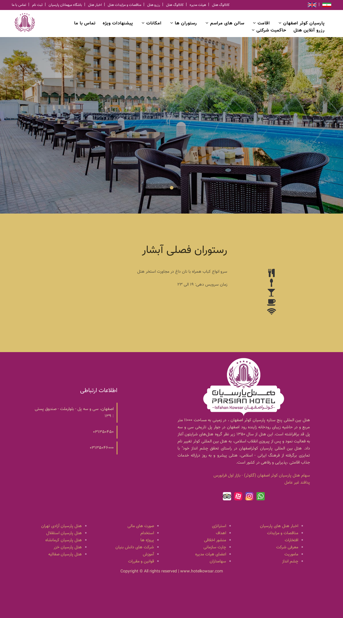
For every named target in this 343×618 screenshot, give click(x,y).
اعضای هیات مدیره (210, 554)
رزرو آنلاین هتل (309, 30)
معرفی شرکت (287, 547)
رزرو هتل (153, 5)
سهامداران (218, 561)
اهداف (221, 533)
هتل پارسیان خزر (68, 547)
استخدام (147, 533)
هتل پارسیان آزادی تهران (61, 526)
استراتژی (219, 526)
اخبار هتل (95, 5)
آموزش (148, 554)
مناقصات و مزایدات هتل (124, 5)
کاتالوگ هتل (175, 5)
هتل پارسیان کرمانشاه (63, 540)
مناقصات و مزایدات (282, 533)
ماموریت (291, 554)
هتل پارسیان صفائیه (65, 554)
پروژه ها (147, 540)
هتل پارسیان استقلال (64, 533)
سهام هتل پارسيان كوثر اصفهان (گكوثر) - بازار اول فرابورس (261, 475)
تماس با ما (19, 5)
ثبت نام (37, 5)
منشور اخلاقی (215, 540)
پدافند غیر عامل (297, 482)
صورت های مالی (140, 526)
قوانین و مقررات (141, 561)
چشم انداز (290, 561)
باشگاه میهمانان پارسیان (65, 5)
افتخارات (291, 540)
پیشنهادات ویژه (118, 23)
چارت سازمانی (214, 547)
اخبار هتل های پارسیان (279, 526)
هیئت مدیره (198, 5)
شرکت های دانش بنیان (134, 547)
